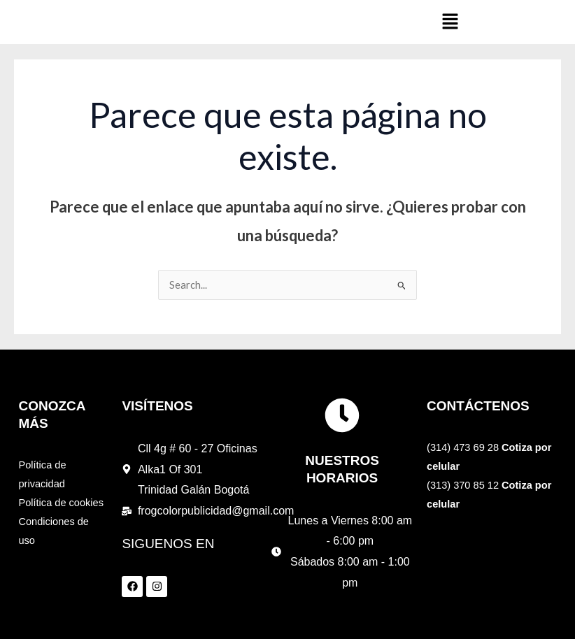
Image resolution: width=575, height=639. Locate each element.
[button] (450, 22)
